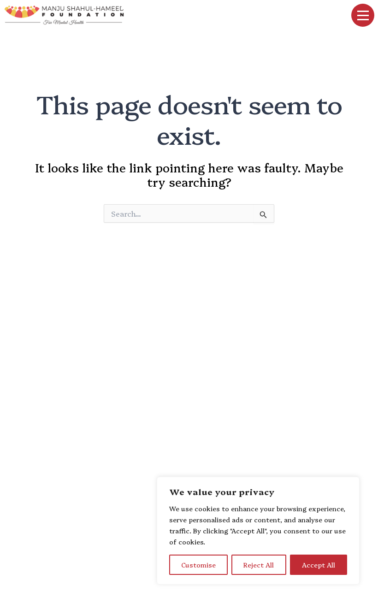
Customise (198, 564)
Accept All (318, 564)
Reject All (258, 564)
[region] (258, 531)
